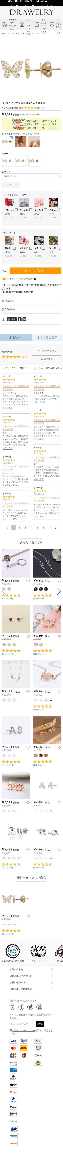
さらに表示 (8, 408)
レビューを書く (46, 350)
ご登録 (40, 1024)
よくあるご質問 (47, 337)
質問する (47, 358)
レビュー (16, 337)
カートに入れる (35, 271)
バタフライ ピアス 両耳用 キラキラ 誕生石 (16, 387)
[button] (31, 176)
